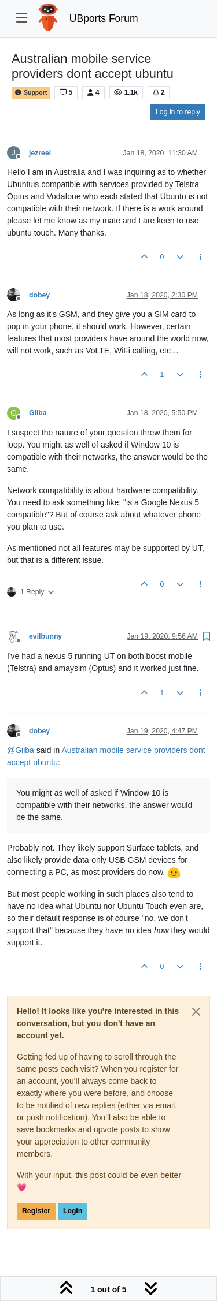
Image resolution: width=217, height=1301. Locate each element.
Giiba (38, 413)
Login (72, 1211)
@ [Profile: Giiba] (20, 750)
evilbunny (45, 636)
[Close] (196, 1011)
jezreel (40, 153)
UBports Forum (103, 18)
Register (36, 1211)
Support (30, 92)
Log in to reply (178, 112)
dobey (39, 295)
